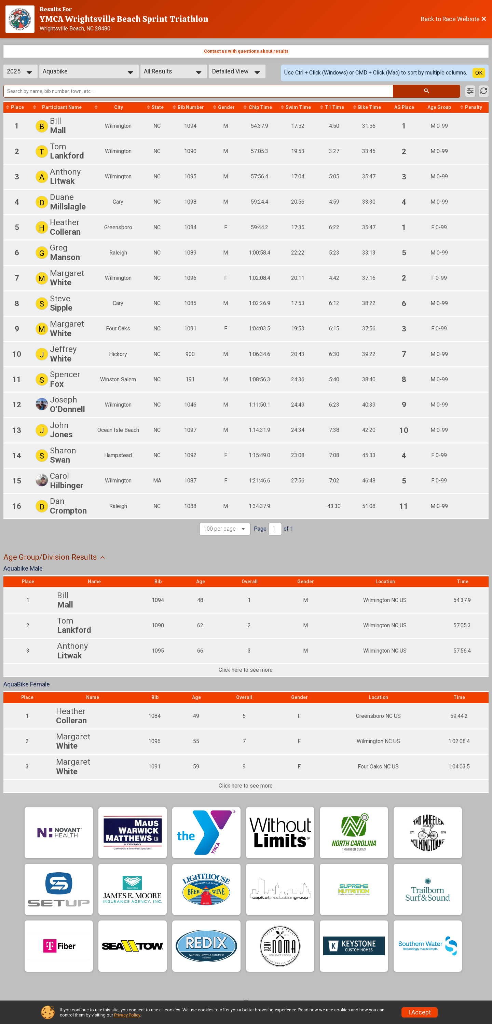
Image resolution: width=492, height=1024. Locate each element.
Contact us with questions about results (246, 51)
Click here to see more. (246, 676)
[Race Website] (22, 19)
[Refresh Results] (484, 91)
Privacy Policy (127, 1015)
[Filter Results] (470, 91)
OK (478, 73)
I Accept (419, 1012)
